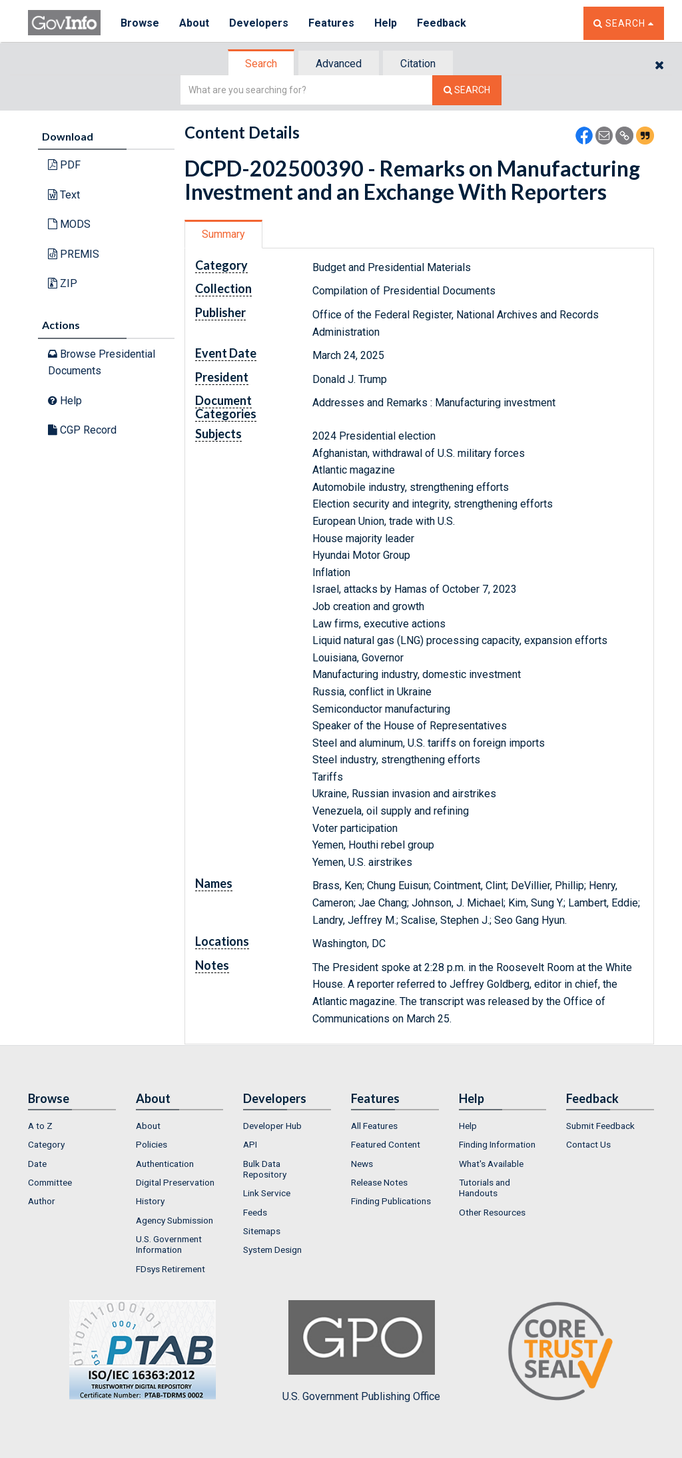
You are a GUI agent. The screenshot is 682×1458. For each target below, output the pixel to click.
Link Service (266, 1193)
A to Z (40, 1125)
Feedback (441, 23)
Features (331, 23)
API (250, 1144)
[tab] (262, 63)
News (362, 1163)
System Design (272, 1249)
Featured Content (385, 1144)
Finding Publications (391, 1201)
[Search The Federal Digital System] (467, 90)
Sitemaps (261, 1231)
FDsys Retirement (170, 1269)
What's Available (491, 1163)
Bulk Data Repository (264, 1169)
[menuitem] (72, 1125)
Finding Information (497, 1144)
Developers (258, 23)
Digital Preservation (175, 1182)
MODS (69, 224)
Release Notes (379, 1182)
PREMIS (73, 254)
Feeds (255, 1212)
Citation (418, 63)
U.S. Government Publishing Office (361, 1351)
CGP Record (82, 430)
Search (261, 63)
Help (385, 23)
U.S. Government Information (169, 1244)
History (150, 1201)
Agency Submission (174, 1220)
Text (64, 194)
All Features (374, 1125)
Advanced (339, 63)
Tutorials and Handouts (484, 1187)
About (194, 23)
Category (46, 1144)
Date (37, 1163)
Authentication (165, 1163)
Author (41, 1201)
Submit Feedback (600, 1125)
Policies (151, 1144)
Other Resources (492, 1212)
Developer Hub (272, 1125)
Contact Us (588, 1144)
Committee (50, 1182)
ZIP (62, 283)
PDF (64, 165)
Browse (140, 23)
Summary (223, 234)
